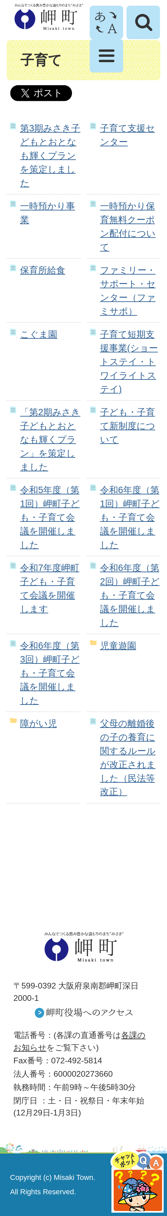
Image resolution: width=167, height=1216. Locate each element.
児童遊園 (118, 645)
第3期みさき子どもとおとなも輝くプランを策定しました (50, 155)
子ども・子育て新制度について (127, 426)
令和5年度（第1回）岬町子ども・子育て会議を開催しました (50, 517)
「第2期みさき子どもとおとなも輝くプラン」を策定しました (50, 439)
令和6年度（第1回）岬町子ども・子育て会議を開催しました (130, 517)
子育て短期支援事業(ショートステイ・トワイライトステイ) (129, 361)
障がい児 (38, 723)
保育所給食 (42, 270)
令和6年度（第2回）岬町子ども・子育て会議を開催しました (130, 595)
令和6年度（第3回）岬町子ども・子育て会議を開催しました (50, 672)
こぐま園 (38, 334)
